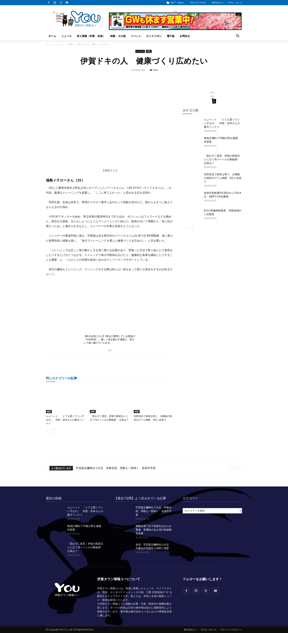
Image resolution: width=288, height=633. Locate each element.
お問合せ (185, 36)
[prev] (230, 468)
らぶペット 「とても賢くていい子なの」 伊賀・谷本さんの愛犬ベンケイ (65, 420)
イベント (136, 36)
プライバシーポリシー (231, 629)
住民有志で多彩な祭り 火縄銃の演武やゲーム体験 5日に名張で (222, 178)
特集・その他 (118, 36)
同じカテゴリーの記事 (61, 378)
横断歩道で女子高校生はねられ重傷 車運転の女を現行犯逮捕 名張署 (155, 530)
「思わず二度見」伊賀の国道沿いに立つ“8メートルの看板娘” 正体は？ (222, 159)
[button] (237, 36)
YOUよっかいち (235, 2)
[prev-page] (48, 431)
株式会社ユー (218, 2)
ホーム (52, 36)
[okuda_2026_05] (175, 28)
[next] (236, 468)
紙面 (70, 44)
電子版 (170, 36)
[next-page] (54, 431)
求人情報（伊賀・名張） (91, 36)
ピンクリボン (154, 36)
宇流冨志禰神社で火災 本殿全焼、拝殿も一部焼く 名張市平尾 (116, 468)
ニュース (66, 36)
